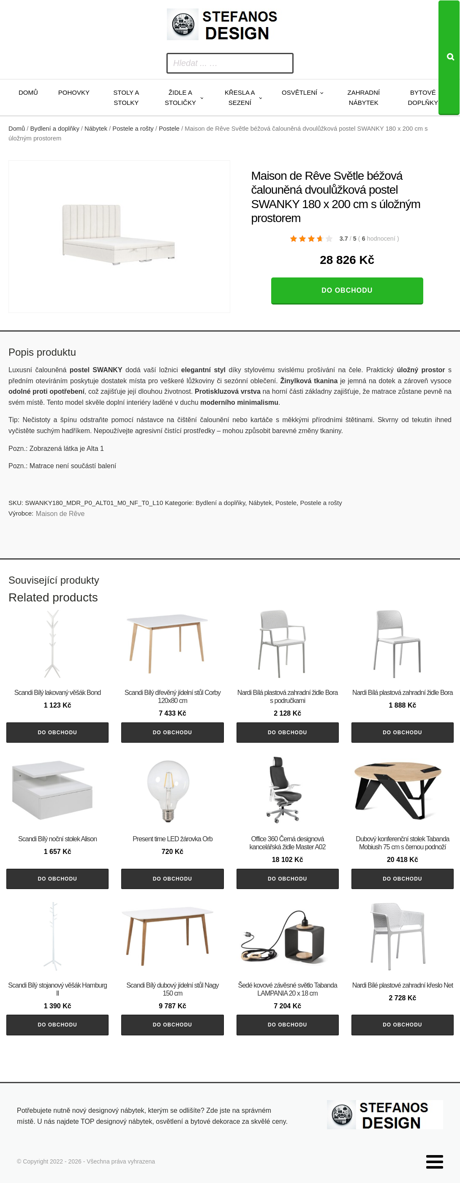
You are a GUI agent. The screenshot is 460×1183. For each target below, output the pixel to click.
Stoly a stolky (126, 97)
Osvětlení (299, 92)
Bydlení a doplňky (54, 128)
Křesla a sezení (240, 97)
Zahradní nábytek (364, 97)
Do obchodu (347, 290)
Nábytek (95, 128)
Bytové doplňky (423, 97)
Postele (169, 128)
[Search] (449, 57)
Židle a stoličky (180, 97)
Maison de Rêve (60, 513)
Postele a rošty (132, 128)
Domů (28, 92)
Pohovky (74, 92)
